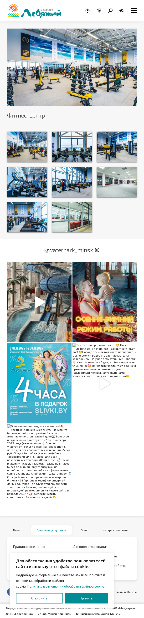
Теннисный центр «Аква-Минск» (98, 613)
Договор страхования (90, 546)
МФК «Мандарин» (122, 608)
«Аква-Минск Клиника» (54, 613)
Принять (86, 598)
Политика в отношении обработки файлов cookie (65, 586)
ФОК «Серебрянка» (19, 613)
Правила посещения (29, 546)
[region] (62, 580)
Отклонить (39, 598)
